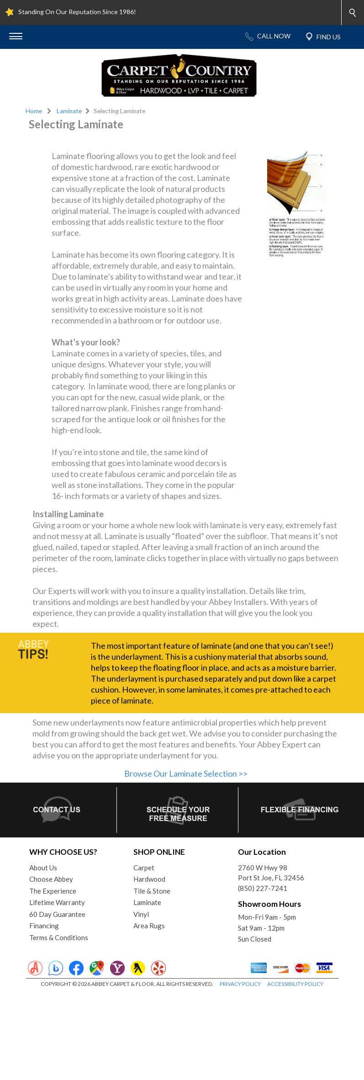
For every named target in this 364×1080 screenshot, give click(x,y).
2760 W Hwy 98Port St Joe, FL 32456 (271, 959)
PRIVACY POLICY (240, 1070)
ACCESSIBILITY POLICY (295, 1070)
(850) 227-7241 (262, 975)
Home (34, 111)
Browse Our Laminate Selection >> (186, 860)
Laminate (69, 111)
